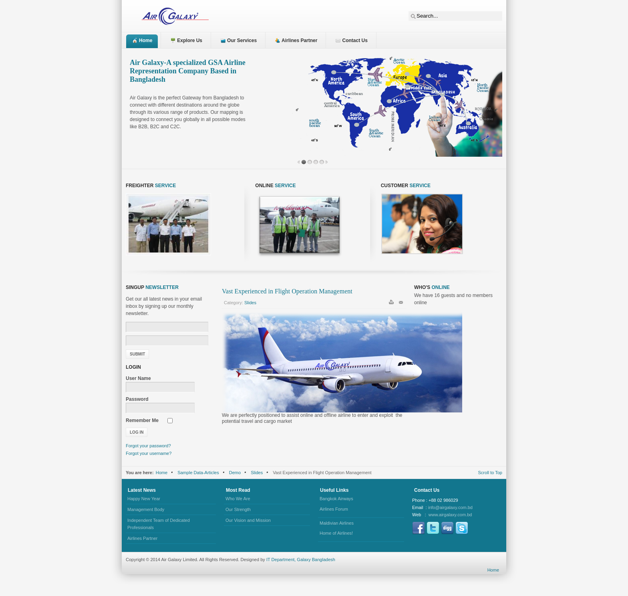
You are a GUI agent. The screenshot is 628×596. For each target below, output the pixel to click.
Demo (235, 472)
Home (161, 472)
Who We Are (237, 498)
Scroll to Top (490, 472)
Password (137, 399)
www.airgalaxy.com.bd (450, 514)
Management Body (145, 509)
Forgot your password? (148, 445)
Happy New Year (143, 498)
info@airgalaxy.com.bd (450, 507)
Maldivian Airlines (337, 523)
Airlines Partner (142, 538)
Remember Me (142, 420)
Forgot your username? (148, 453)
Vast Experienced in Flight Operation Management (287, 291)
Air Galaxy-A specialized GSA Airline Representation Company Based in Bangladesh (188, 71)
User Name (138, 378)
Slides (250, 302)
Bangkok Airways (336, 498)
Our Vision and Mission (248, 520)
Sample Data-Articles (198, 472)
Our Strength (238, 509)
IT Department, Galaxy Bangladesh (300, 559)
